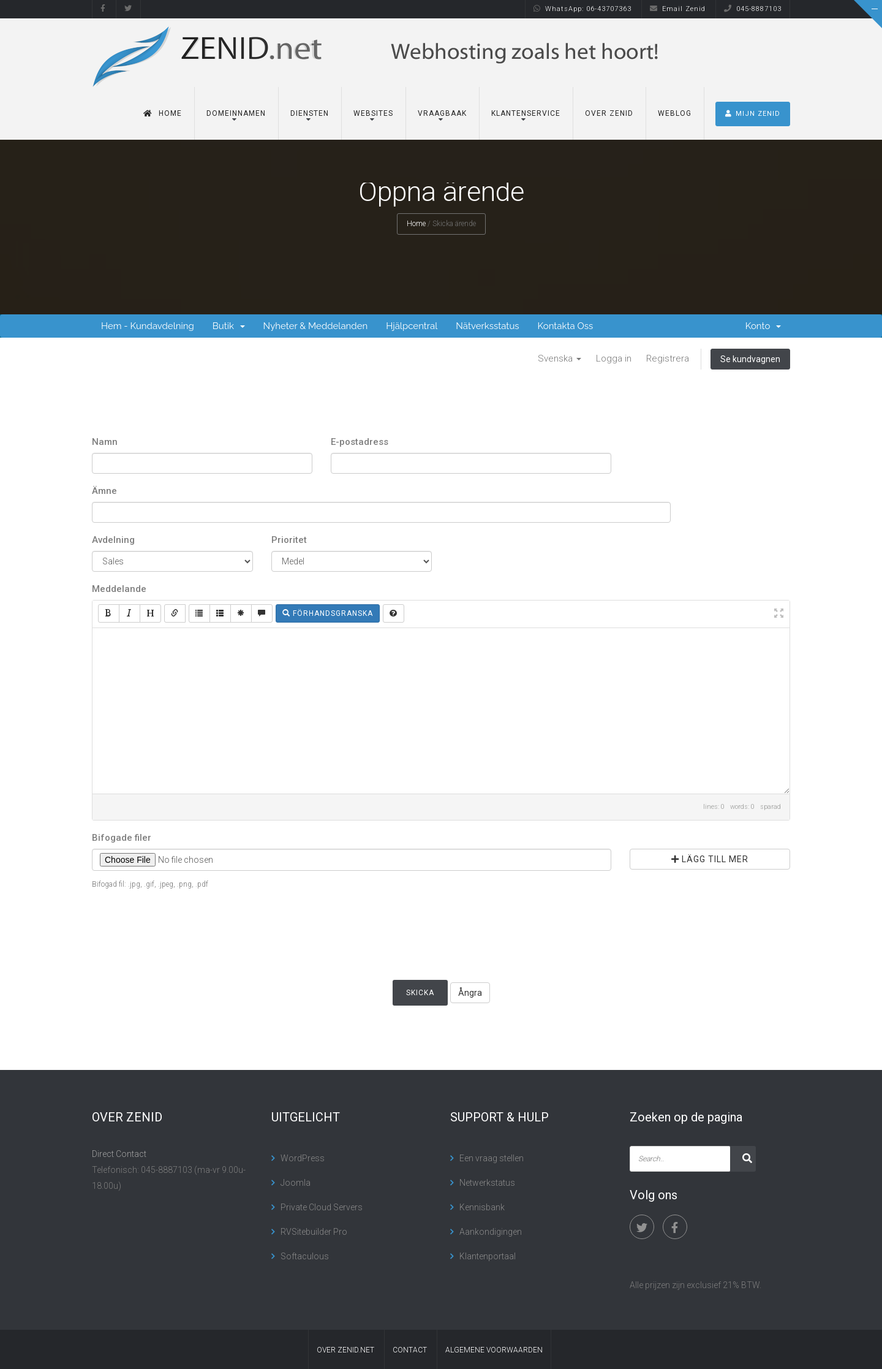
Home (162, 113)
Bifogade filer (121, 837)
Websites (373, 113)
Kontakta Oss (566, 326)
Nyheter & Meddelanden (315, 326)
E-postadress (359, 441)
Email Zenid (678, 9)
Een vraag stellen (491, 1158)
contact (410, 1350)
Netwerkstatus (487, 1183)
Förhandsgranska (327, 613)
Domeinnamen (236, 113)
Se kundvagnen (750, 359)
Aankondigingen (490, 1232)
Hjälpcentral (411, 326)
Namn (105, 441)
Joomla (296, 1183)
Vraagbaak (442, 113)
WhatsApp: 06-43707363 (582, 9)
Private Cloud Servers (322, 1207)
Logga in (613, 358)
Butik (229, 326)
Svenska (559, 358)
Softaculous (305, 1256)
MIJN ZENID (752, 114)
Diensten (309, 113)
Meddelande (119, 588)
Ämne (104, 490)
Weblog (675, 113)
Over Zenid (609, 113)
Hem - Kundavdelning (147, 326)
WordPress (303, 1158)
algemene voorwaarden (494, 1350)
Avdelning (113, 539)
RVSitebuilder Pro (314, 1232)
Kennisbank (482, 1207)
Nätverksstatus (487, 326)
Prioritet (289, 539)
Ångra (470, 993)
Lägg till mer (709, 859)
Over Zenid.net (345, 1350)
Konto (763, 326)
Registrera (667, 358)
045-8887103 (753, 9)
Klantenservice (525, 113)
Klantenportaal (487, 1256)
